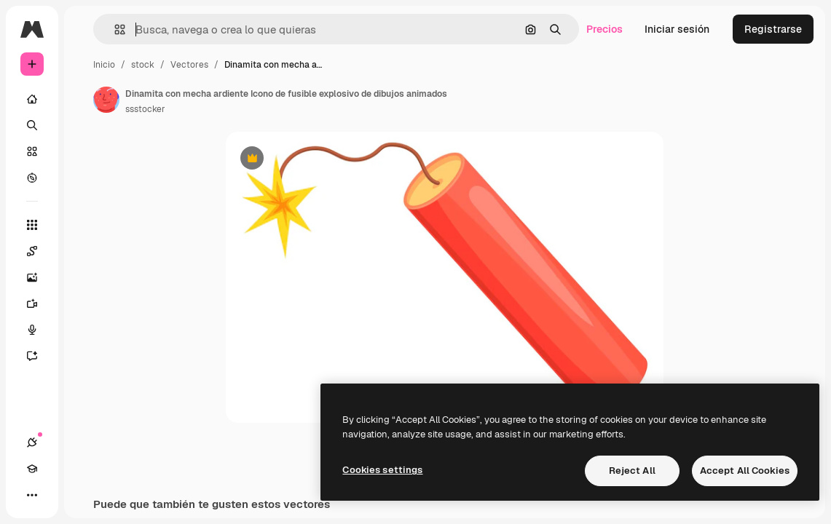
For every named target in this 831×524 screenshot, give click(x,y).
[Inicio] (32, 99)
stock (142, 65)
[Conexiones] (32, 442)
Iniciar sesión (677, 29)
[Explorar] (32, 177)
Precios (604, 29)
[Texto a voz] (39, 329)
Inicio (104, 65)
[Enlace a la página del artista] (106, 100)
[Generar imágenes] (39, 277)
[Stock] (32, 151)
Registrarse (773, 29)
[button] (114, 29)
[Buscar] (32, 125)
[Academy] (32, 468)
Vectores (189, 65)
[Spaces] (39, 251)
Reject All (632, 470)
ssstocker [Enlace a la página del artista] (145, 109)
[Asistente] (39, 356)
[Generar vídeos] (39, 303)
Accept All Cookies (744, 470)
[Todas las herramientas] (32, 225)
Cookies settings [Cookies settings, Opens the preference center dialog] (382, 470)
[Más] (32, 495)
